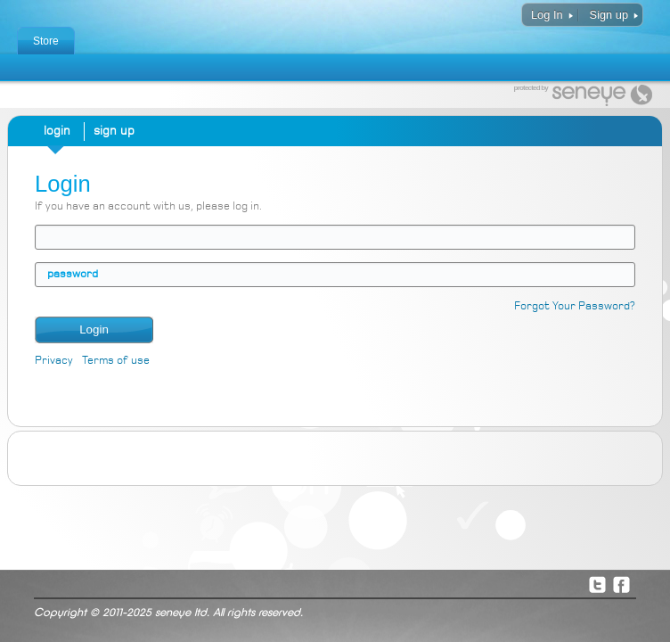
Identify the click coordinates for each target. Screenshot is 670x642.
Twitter (597, 584)
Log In (547, 14)
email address (47, 237)
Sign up (609, 14)
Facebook (621, 584)
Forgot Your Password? (574, 306)
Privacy (54, 360)
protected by (531, 88)
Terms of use (116, 360)
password (72, 274)
